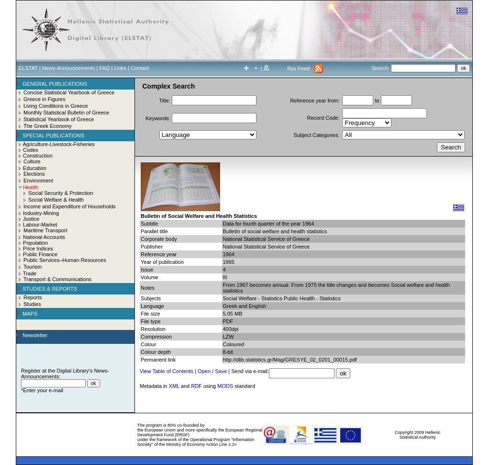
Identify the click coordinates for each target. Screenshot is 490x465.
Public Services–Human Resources (64, 260)
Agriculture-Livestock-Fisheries (58, 144)
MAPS (29, 314)
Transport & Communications (57, 279)
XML (174, 386)
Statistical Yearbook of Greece (58, 119)
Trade (29, 273)
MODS (225, 386)
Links (120, 68)
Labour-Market (40, 224)
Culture (31, 161)
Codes (30, 150)
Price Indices (38, 248)
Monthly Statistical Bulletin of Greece (66, 112)
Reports (32, 297)
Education (34, 168)
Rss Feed (298, 68)
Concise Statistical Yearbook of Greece (68, 92)
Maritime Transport (45, 230)
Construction (38, 156)
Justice (31, 219)
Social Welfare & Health (56, 200)
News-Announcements (68, 68)
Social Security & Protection (60, 193)
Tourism (32, 267)
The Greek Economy (47, 126)
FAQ (104, 68)
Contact (140, 68)
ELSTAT (28, 68)
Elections (34, 174)
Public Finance (40, 254)
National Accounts (44, 237)
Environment (38, 180)
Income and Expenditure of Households (69, 206)
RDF (196, 386)
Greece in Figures (44, 99)
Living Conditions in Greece (55, 106)
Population (35, 243)
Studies (32, 304)
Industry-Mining (41, 213)
